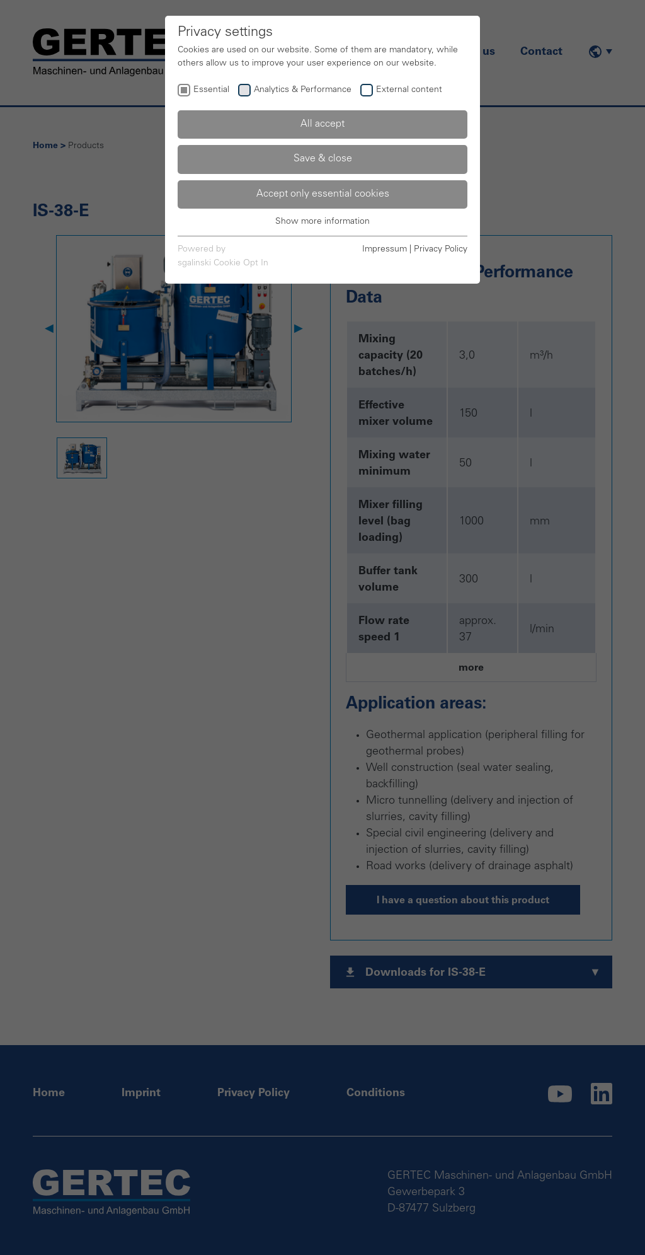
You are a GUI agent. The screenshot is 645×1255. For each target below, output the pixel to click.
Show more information (322, 221)
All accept (322, 124)
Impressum (384, 249)
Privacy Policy (440, 249)
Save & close (323, 159)
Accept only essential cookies (322, 194)
